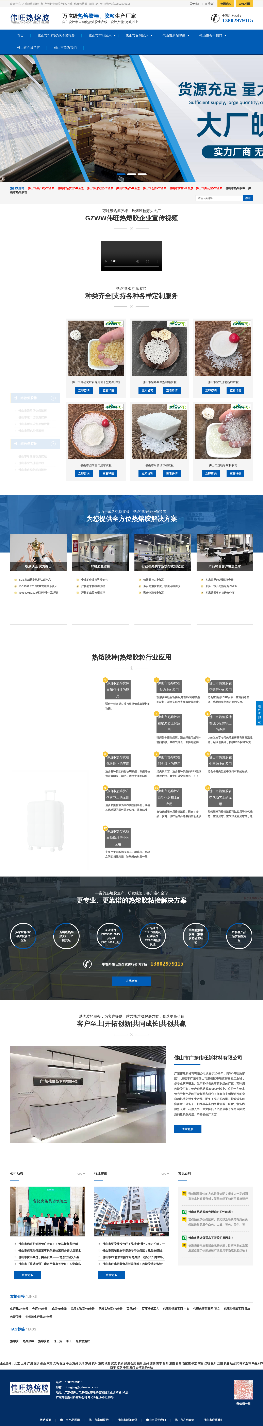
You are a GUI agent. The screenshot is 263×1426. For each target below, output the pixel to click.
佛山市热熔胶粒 (25, 425)
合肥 (133, 1363)
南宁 (159, 1363)
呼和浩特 (245, 1363)
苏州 (88, 1363)
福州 (140, 1363)
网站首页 (45, 1420)
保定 (194, 1363)
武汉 (114, 1363)
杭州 (94, 1363)
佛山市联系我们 (65, 47)
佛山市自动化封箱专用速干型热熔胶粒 (96, 490)
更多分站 (147, 1367)
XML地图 (244, 3)
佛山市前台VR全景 (181, 188)
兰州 (146, 1363)
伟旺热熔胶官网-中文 (176, 1308)
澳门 (132, 1367)
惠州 (75, 1363)
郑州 (127, 1363)
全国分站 (225, 3)
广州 (30, 1363)
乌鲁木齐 (257, 1363)
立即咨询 (83, 498)
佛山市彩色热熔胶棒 (31, 412)
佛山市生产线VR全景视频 (56, 35)
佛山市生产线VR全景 (41, 188)
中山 (69, 1363)
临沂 (62, 1363)
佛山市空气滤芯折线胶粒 (223, 490)
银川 (213, 1363)
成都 (107, 1363)
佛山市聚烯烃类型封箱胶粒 (160, 490)
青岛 (178, 1363)
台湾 (139, 1367)
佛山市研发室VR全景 (100, 188)
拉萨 (119, 1367)
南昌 (200, 1363)
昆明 (207, 1363)
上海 (23, 1363)
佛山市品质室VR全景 (70, 188)
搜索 (248, 198)
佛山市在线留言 (28, 47)
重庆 (101, 1363)
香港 (126, 1367)
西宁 (113, 1367)
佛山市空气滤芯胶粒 (31, 445)
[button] (121, 174)
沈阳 (220, 1363)
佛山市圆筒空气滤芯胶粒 (96, 573)
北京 (17, 1363)
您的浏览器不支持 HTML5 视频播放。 (131, 256)
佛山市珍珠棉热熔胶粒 (32, 438)
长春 (226, 1363)
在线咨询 (131, 998)
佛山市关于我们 (210, 35)
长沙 (120, 1363)
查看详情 (108, 498)
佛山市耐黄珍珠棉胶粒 (159, 573)
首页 (20, 35)
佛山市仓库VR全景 (154, 188)
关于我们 (195, 3)
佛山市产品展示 (100, 35)
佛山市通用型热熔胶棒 (32, 392)
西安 (152, 1363)
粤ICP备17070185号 (101, 1397)
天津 (81, 1363)
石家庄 (186, 1363)
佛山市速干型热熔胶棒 (32, 399)
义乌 (56, 1363)
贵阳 (165, 1363)
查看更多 (187, 1193)
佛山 (43, 1363)
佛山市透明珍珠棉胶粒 (223, 573)
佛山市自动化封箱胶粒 (32, 451)
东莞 (49, 1363)
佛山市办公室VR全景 (209, 188)
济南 (172, 1363)
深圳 (36, 1363)
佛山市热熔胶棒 (235, 188)
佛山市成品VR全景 (128, 188)
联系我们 (210, 3)
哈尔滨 (234, 1363)
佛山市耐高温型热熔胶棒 (34, 406)
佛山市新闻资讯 (174, 35)
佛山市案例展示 (137, 35)
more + (80, 1243)
